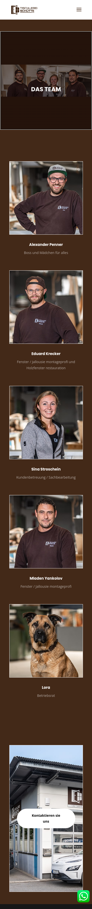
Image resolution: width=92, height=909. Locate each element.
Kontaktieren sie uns (46, 818)
